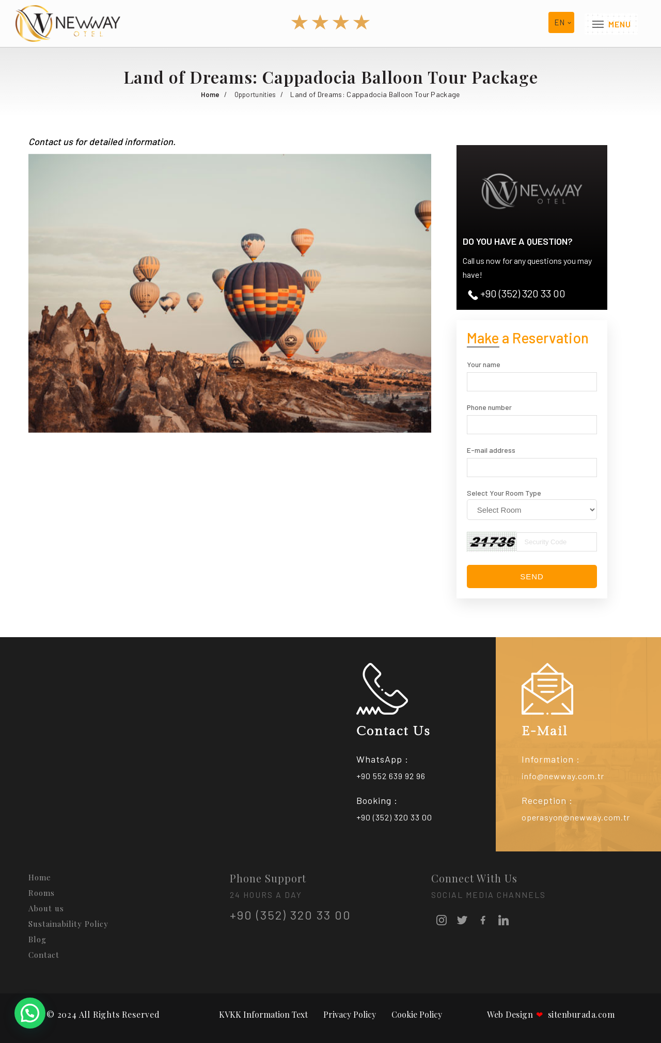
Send (532, 576)
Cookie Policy (416, 1014)
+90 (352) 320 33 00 (516, 293)
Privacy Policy (349, 1014)
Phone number (489, 407)
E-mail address (491, 450)
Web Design (510, 1014)
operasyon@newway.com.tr (576, 817)
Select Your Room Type (504, 492)
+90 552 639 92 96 (391, 776)
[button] (422, 163)
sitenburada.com (575, 1014)
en (559, 22)
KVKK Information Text (263, 1014)
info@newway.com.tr (563, 776)
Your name (483, 364)
